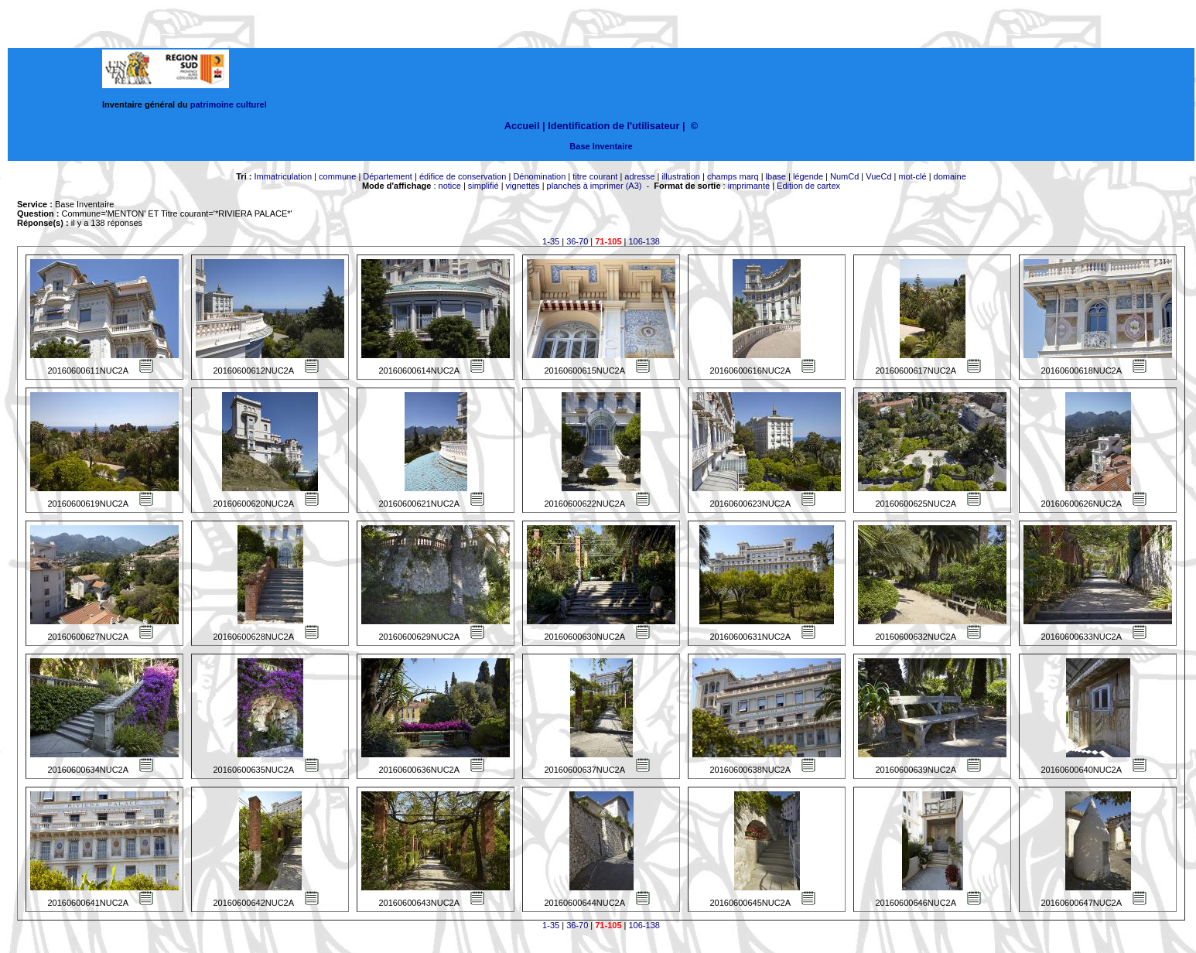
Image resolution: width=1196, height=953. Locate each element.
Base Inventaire (600, 146)
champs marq (733, 176)
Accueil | (524, 126)
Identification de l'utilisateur (613, 126)
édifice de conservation (463, 176)
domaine (950, 176)
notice (450, 185)
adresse (639, 176)
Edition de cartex (808, 185)
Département (387, 176)
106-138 (644, 241)
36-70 (577, 241)
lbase (776, 176)
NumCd (844, 176)
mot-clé (913, 176)
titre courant (594, 176)
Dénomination (539, 176)
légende (808, 176)
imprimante (749, 185)
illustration (680, 176)
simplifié (483, 185)
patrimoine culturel (228, 104)
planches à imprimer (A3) (594, 185)
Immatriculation (283, 176)
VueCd (878, 176)
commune (337, 176)
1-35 (550, 241)
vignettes (523, 185)
